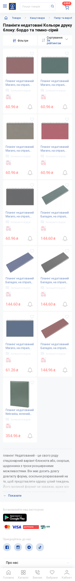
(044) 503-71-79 (21, 533)
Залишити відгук (18, 90)
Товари (16, 17)
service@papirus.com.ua (22, 541)
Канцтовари (37, 17)
